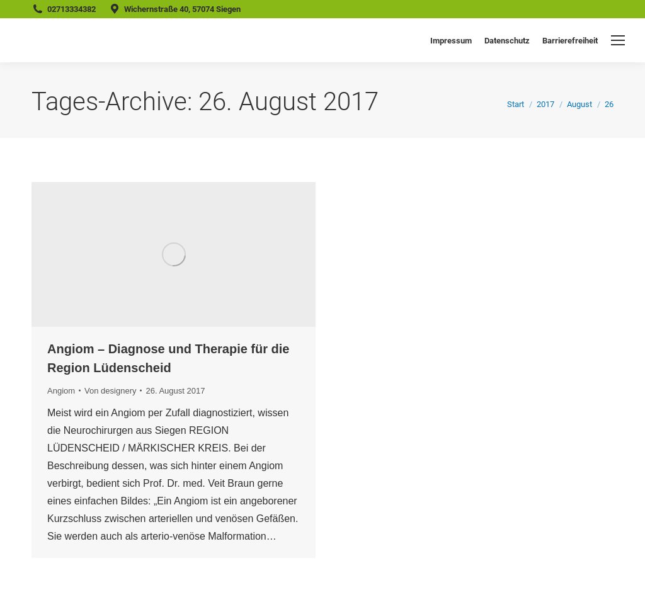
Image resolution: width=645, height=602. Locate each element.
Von (110, 390)
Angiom (61, 390)
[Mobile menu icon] (617, 40)
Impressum (451, 40)
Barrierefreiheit (570, 40)
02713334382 (71, 9)
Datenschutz (507, 40)
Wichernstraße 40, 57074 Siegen (182, 9)
